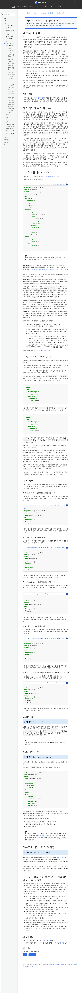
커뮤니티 (44, 6)
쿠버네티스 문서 (27, 13)
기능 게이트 (58, 731)
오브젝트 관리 (62, 269)
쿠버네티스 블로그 (22, 6)
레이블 (50, 907)
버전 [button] (51, 6)
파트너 (37, 6)
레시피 (61, 943)
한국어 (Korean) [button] (64, 6)
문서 (13, 6)
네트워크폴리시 (49, 176)
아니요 (32, 955)
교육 (31, 6)
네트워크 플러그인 (37, 98)
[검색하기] (11, 14)
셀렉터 (59, 80)
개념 (35, 13)
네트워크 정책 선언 (43, 350)
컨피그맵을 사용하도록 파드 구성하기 (43, 269)
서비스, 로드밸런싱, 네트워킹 (46, 13)
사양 (36, 274)
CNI (50, 742)
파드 (57, 55)
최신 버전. (59, 25)
